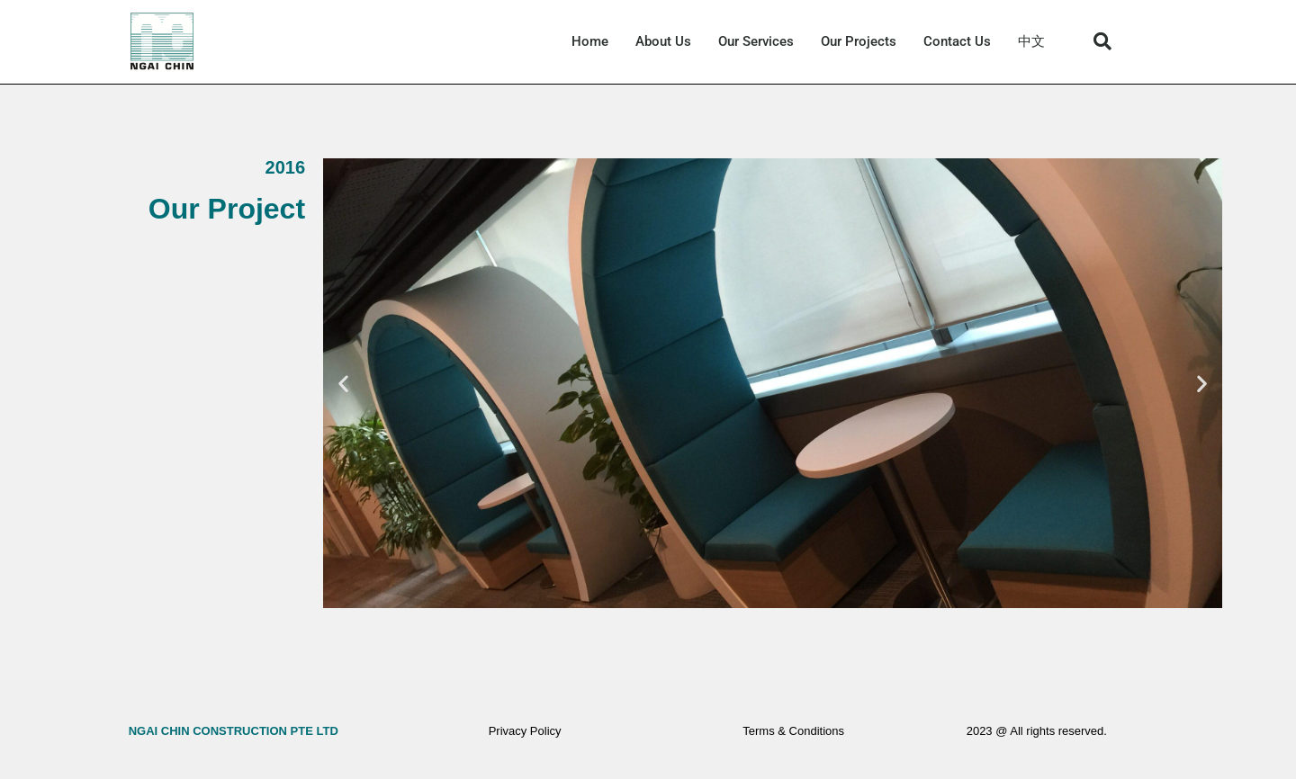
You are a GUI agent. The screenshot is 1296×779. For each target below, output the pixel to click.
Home (590, 41)
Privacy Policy (525, 731)
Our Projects (858, 41)
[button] (1102, 41)
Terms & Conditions (793, 731)
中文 (1031, 41)
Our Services (756, 41)
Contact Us (957, 41)
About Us (663, 41)
